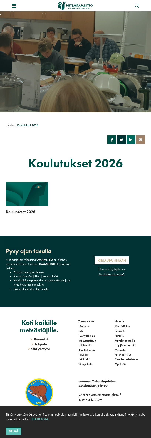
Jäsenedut (84, 326)
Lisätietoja (39, 419)
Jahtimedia (84, 345)
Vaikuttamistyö (87, 341)
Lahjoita (39, 344)
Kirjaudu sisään (112, 260)
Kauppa (83, 355)
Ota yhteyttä (39, 349)
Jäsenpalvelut (123, 355)
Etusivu (10, 125)
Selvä (13, 431)
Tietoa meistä (86, 321)
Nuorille (120, 321)
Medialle (120, 350)
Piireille (119, 336)
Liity (80, 331)
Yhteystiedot (85, 364)
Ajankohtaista (86, 350)
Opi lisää (120, 364)
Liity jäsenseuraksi (125, 345)
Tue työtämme (86, 336)
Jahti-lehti (84, 359)
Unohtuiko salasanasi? (112, 274)
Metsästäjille (122, 326)
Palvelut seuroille (125, 341)
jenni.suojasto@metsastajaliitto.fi (99, 395)
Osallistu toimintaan (126, 359)
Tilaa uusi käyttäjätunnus (111, 269)
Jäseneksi (39, 339)
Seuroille (120, 331)
